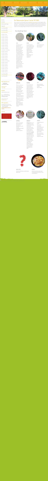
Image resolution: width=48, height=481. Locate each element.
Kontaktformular (4, 99)
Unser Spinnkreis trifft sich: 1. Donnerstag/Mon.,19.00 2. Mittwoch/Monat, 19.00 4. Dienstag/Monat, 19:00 (6, 116)
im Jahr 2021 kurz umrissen (33, 22)
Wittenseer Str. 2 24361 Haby (4, 87)
